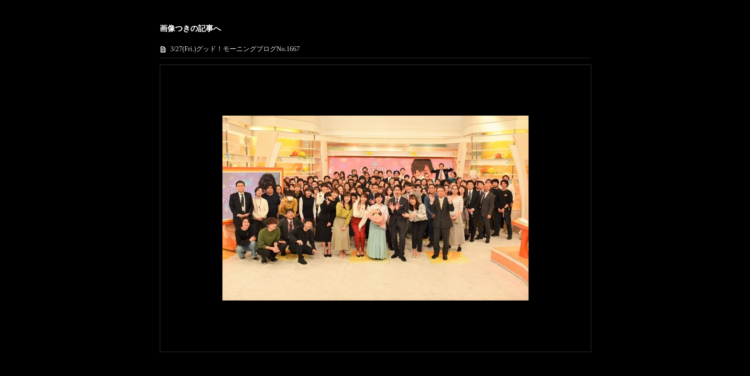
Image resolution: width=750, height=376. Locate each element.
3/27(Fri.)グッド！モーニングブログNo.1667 (235, 49)
